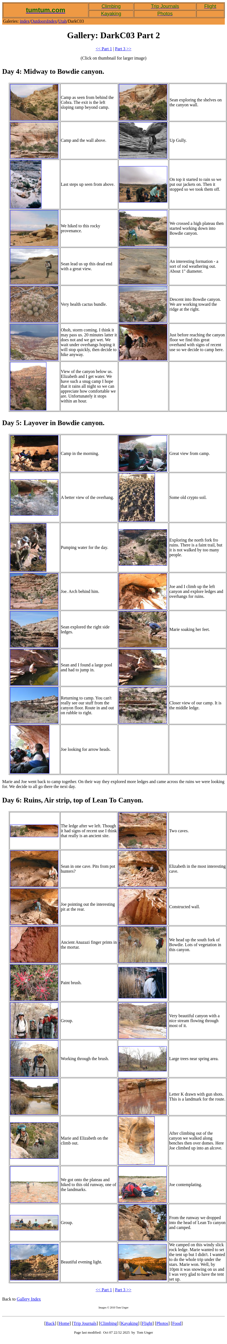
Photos (162, 1323)
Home (64, 1323)
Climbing (108, 1323)
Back (50, 1323)
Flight (147, 1323)
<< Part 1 (104, 48)
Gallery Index (29, 1299)
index (25, 21)
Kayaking (129, 1323)
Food (176, 1323)
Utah (62, 21)
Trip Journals (84, 1323)
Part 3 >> (123, 48)
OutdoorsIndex (44, 21)
